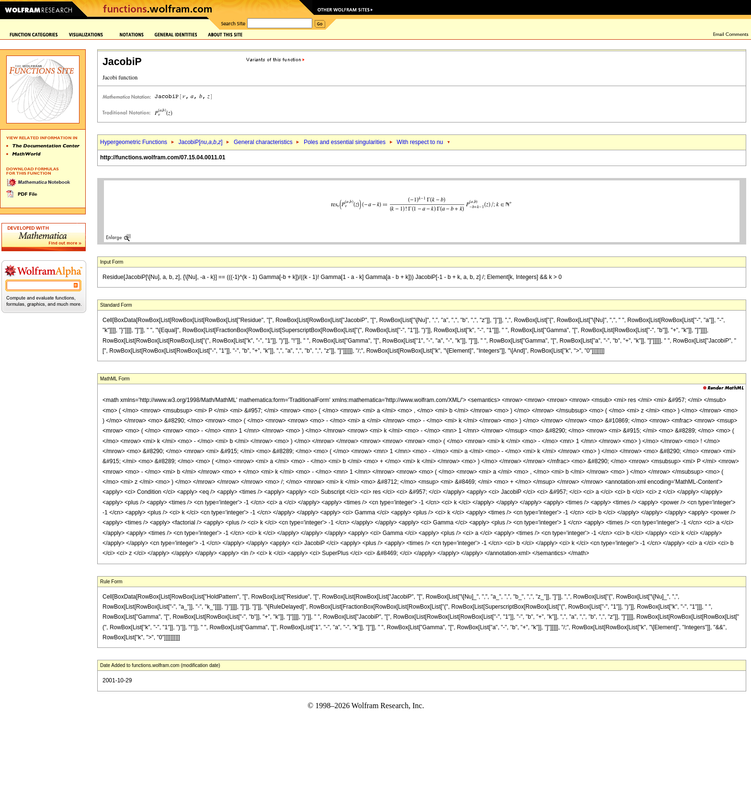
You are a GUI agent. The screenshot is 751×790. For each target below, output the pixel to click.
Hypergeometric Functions (133, 142)
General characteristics (263, 142)
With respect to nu (420, 142)
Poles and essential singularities (345, 142)
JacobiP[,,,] (200, 142)
